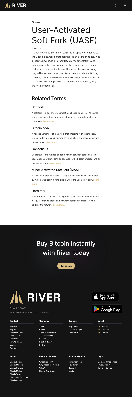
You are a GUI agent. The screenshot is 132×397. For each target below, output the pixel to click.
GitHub (103, 332)
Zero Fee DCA (16, 336)
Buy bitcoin (66, 266)
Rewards (13, 348)
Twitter (103, 326)
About (41, 326)
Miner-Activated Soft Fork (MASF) (56, 170)
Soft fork (38, 107)
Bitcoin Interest (16, 333)
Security (42, 339)
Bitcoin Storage (16, 368)
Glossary (36, 22)
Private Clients (16, 342)
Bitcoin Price (15, 339)
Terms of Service (105, 368)
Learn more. (49, 121)
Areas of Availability (47, 333)
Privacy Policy (104, 365)
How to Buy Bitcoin (47, 371)
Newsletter (73, 365)
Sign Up (13, 326)
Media (71, 371)
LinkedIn (103, 329)
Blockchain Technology (20, 377)
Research (72, 368)
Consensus (40, 149)
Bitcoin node (41, 128)
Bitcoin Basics (16, 362)
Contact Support (76, 329)
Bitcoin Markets (16, 365)
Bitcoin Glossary (16, 380)
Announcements (46, 336)
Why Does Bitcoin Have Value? (49, 366)
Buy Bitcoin (14, 329)
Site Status (73, 333)
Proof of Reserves (46, 342)
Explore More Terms (46, 212)
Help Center (74, 326)
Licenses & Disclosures (107, 362)
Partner (42, 345)
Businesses (14, 345)
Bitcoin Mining (16, 371)
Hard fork (38, 191)
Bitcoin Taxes (15, 374)
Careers (42, 329)
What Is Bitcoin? (46, 362)
